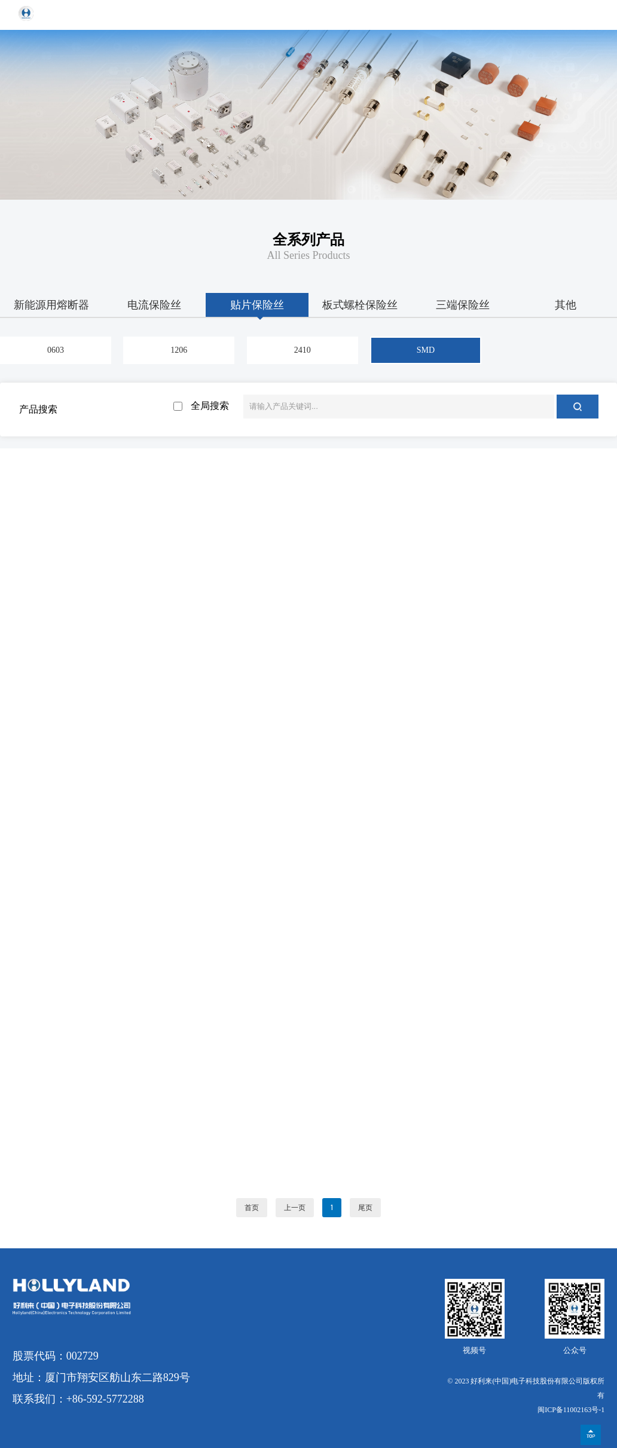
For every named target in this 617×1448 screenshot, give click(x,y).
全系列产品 (308, 240)
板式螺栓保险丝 (360, 305)
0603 (55, 350)
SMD (426, 350)
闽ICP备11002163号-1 (570, 1410)
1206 (178, 350)
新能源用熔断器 (51, 305)
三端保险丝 (463, 305)
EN (563, 14)
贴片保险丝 (257, 305)
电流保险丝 (154, 305)
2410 (302, 350)
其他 (565, 305)
